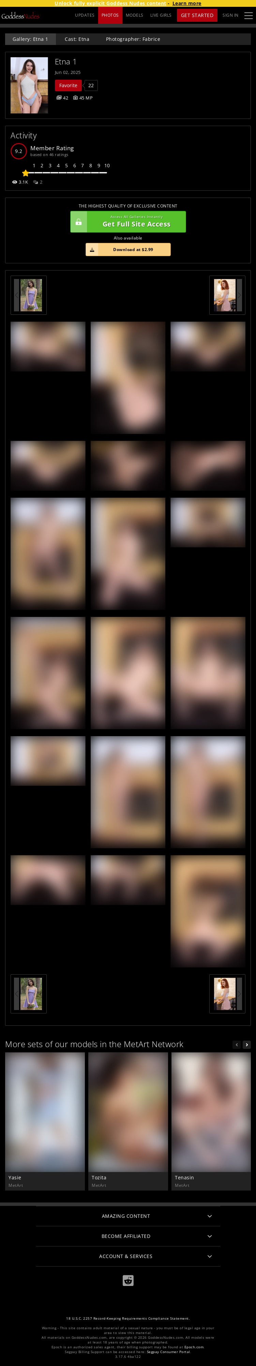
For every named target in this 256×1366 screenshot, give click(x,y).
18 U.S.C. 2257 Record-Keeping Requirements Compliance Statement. (128, 1318)
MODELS (135, 15)
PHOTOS (110, 15)
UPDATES (85, 15)
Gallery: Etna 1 (30, 39)
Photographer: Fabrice (133, 39)
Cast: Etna (77, 39)
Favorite (68, 85)
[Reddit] (128, 1280)
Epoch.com (194, 1347)
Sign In (231, 15)
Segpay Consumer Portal (168, 1352)
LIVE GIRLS (161, 15)
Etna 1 (66, 61)
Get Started (197, 15)
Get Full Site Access (126, 221)
